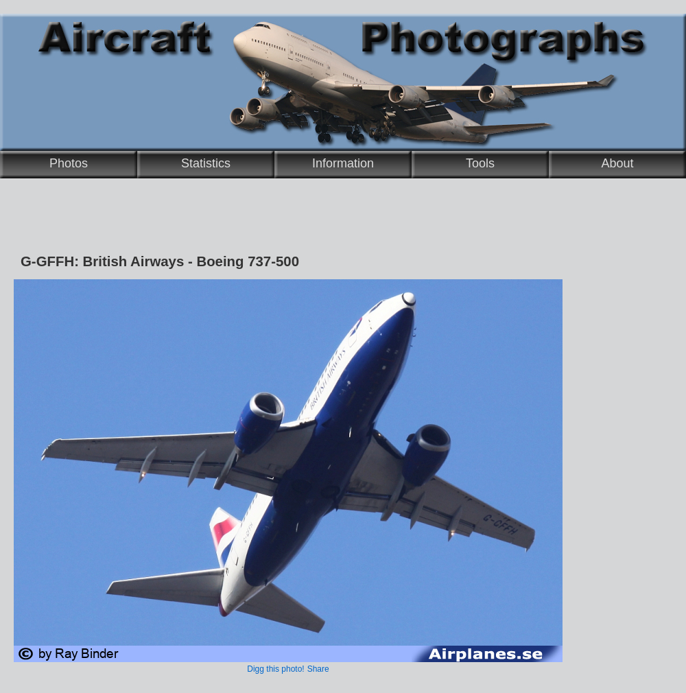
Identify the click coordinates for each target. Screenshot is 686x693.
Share (318, 669)
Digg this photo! (275, 669)
